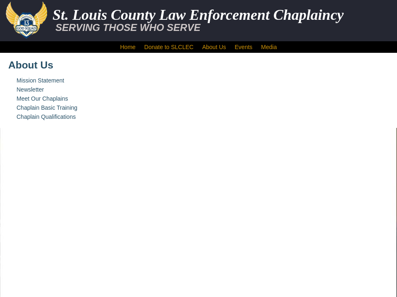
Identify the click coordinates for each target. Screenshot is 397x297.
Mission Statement (40, 80)
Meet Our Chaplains (42, 98)
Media (269, 47)
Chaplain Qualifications (46, 116)
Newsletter (30, 89)
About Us (214, 47)
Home (128, 47)
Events (244, 47)
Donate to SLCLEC (169, 47)
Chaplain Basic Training (47, 107)
